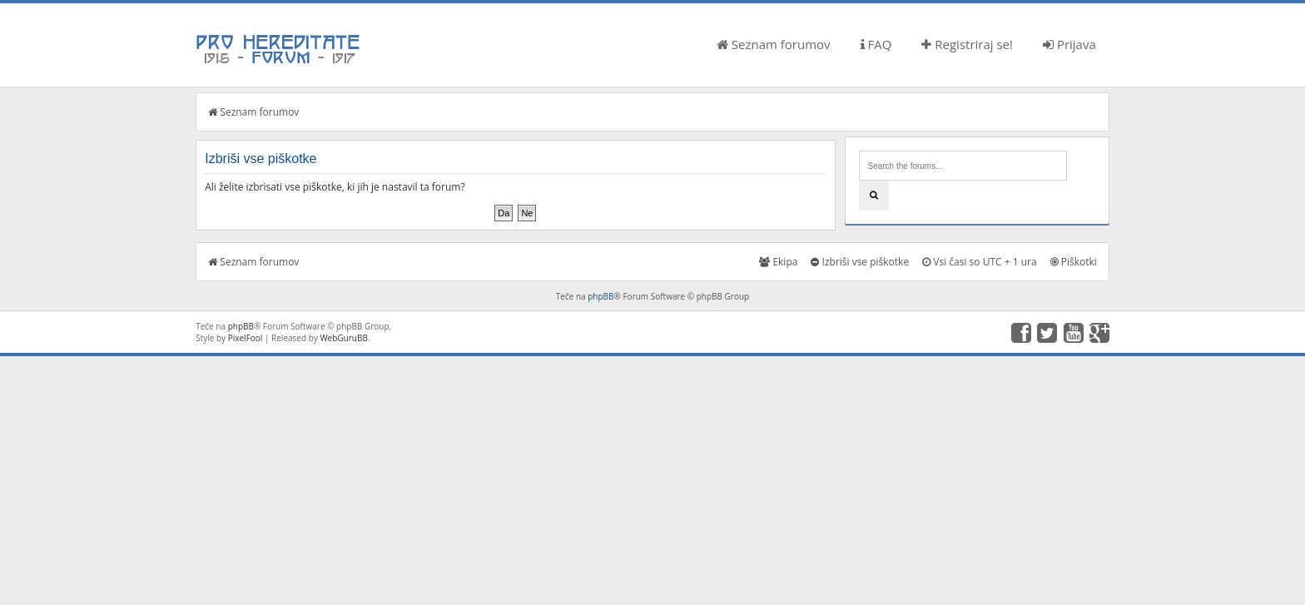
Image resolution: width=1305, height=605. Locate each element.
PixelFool (245, 338)
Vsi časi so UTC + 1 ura (979, 262)
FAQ (876, 44)
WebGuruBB (344, 338)
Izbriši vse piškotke (860, 262)
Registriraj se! (967, 44)
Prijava (1069, 44)
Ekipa (778, 262)
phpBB (600, 296)
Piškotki (1073, 262)
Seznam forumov (774, 44)
